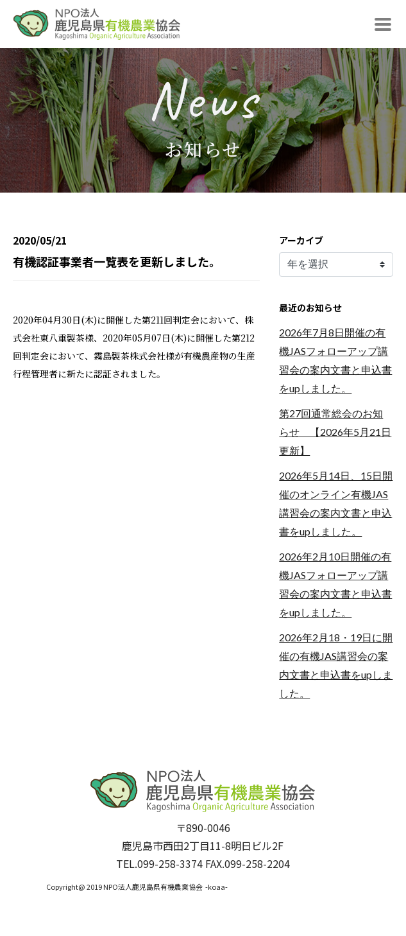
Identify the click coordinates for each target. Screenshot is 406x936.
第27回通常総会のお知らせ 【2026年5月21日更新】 (335, 431)
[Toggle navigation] (383, 24)
